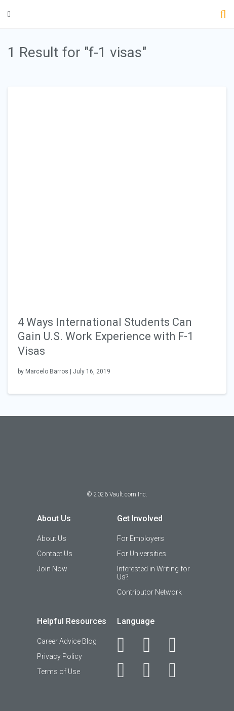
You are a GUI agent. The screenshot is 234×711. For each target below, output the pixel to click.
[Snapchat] (178, 670)
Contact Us (54, 554)
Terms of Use (58, 671)
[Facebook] (126, 644)
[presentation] (117, 195)
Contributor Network (149, 592)
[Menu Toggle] (9, 14)
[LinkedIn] (152, 644)
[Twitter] (178, 644)
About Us (51, 538)
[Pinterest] (152, 670)
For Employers (140, 538)
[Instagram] (126, 670)
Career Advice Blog (67, 641)
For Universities (141, 554)
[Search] (223, 15)
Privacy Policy (59, 656)
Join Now (52, 569)
